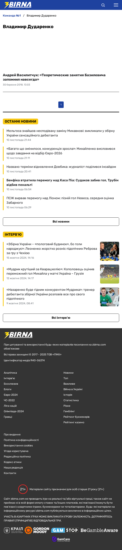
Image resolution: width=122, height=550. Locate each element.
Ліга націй (10, 405)
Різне (66, 405)
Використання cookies (18, 445)
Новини (68, 372)
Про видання (12, 434)
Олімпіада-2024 (14, 411)
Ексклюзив (11, 383)
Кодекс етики (13, 462)
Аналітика (10, 372)
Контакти (10, 473)
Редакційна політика (17, 456)
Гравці (8, 416)
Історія (67, 394)
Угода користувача (16, 451)
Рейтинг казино (73, 422)
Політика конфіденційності (21, 440)
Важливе (69, 383)
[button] (103, 5)
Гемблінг (69, 411)
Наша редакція (13, 467)
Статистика (71, 400)
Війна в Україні (72, 389)
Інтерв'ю (9, 378)
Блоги (7, 389)
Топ (65, 378)
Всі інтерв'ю (61, 317)
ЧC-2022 (9, 400)
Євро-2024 (11, 394)
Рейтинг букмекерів (76, 416)
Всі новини (61, 221)
